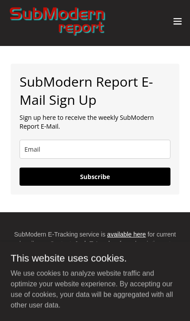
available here (126, 234)
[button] (177, 21)
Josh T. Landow (96, 243)
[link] (57, 21)
